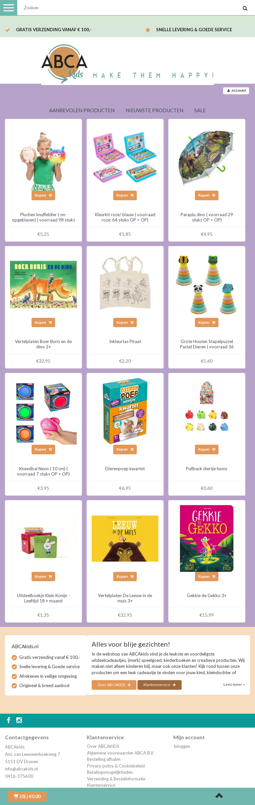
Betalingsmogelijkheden (110, 772)
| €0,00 (27, 796)
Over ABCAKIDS (114, 684)
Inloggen (182, 746)
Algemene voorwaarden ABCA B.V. (120, 753)
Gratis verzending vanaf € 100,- (53, 29)
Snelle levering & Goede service (194, 29)
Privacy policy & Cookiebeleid (116, 765)
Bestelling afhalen (104, 759)
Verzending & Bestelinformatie (116, 778)
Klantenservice (159, 684)
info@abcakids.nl (21, 768)
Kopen (43, 195)
